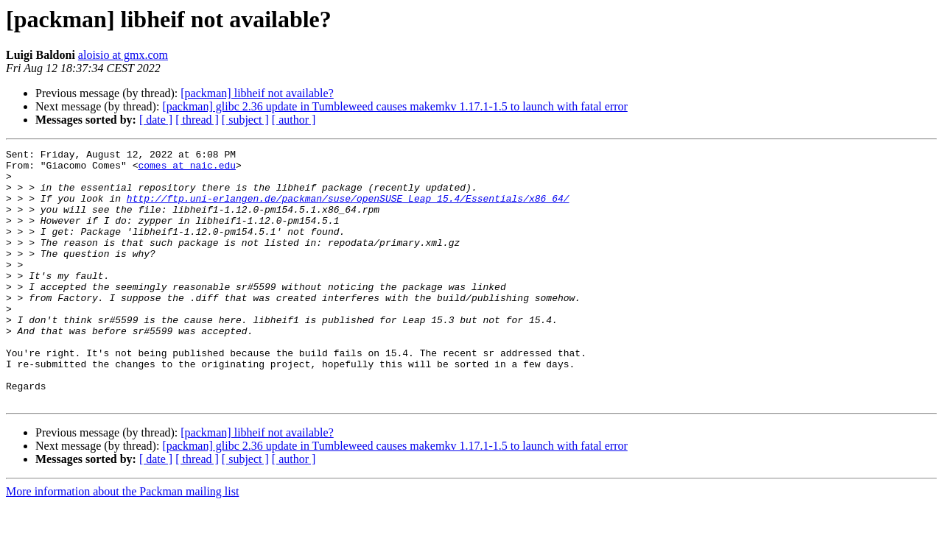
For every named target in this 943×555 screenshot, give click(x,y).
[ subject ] (245, 119)
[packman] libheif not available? (256, 93)
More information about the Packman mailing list (122, 542)
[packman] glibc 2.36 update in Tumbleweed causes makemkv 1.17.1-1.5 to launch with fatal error (394, 106)
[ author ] (294, 119)
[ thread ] (197, 119)
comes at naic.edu (187, 169)
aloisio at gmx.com (123, 55)
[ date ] (155, 119)
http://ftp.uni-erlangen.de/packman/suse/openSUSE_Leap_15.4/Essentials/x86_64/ (348, 209)
